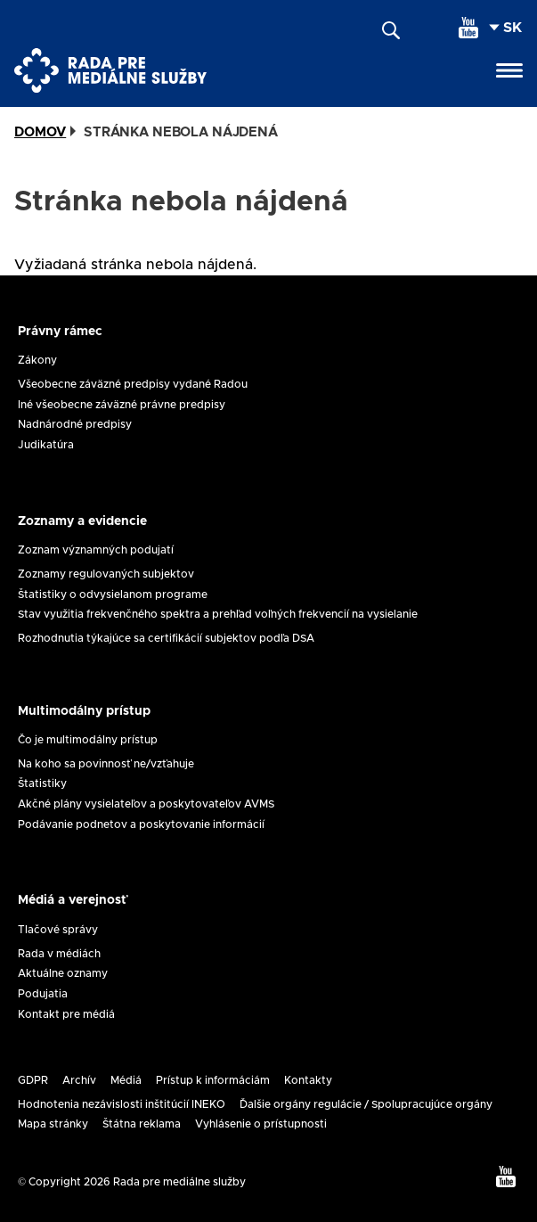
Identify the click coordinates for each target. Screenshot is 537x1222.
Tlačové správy (58, 929)
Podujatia (43, 993)
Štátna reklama (141, 1124)
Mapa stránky (53, 1124)
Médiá (126, 1080)
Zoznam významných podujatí (96, 550)
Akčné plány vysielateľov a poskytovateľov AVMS (146, 804)
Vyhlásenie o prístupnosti (261, 1124)
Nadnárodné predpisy (75, 424)
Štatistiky (42, 783)
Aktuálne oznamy (63, 973)
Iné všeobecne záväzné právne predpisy (121, 404)
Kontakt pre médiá (66, 1014)
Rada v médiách (59, 953)
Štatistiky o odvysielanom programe (112, 594)
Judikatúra (46, 444)
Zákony (37, 360)
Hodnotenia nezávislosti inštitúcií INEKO (121, 1104)
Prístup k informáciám (213, 1080)
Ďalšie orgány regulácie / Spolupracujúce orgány (366, 1104)
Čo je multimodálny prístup (88, 739)
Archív (79, 1080)
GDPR (33, 1080)
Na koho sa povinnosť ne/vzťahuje (106, 764)
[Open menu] (509, 70)
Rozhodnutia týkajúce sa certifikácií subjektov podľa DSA (166, 638)
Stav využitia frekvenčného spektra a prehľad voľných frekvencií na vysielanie (218, 614)
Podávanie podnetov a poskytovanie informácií (141, 824)
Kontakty (308, 1080)
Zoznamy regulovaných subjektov (106, 574)
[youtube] (468, 27)
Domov (40, 132)
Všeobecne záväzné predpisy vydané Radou (133, 384)
